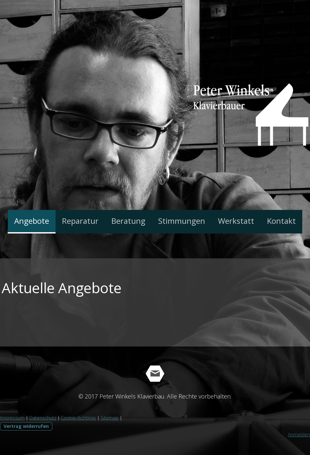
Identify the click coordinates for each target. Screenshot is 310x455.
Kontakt (281, 220)
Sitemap (110, 418)
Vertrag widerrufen (26, 426)
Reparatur (80, 220)
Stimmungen (181, 220)
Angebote (31, 220)
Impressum (12, 418)
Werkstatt (236, 220)
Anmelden (299, 434)
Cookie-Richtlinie (78, 418)
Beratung (128, 220)
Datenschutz (42, 418)
